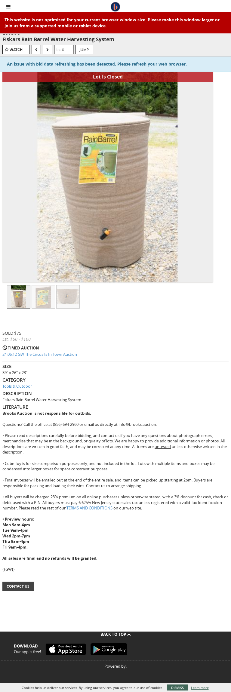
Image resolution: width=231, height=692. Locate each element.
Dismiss (177, 687)
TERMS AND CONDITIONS (89, 508)
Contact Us (18, 586)
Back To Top (115, 634)
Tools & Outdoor (17, 386)
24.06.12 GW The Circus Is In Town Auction (39, 354)
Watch (16, 49)
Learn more (200, 687)
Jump (84, 49)
